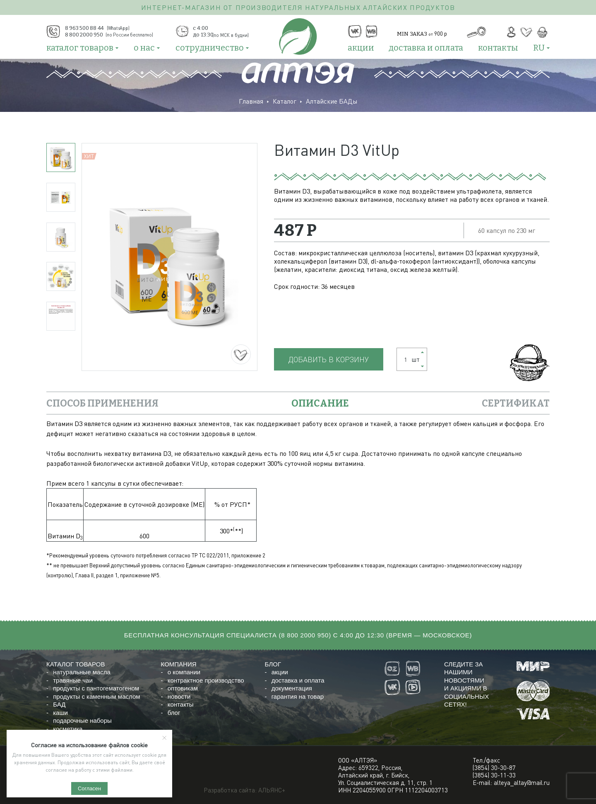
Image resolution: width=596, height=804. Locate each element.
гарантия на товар (298, 696)
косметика (67, 728)
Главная (251, 101)
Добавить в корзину (328, 359)
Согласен (89, 788)
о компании (184, 672)
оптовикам (183, 688)
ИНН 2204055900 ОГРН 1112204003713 (393, 790)
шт (409, 359)
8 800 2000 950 (305, 635)
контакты (498, 48)
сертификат (516, 403)
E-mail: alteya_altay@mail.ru (511, 782)
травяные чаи (73, 680)
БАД (59, 704)
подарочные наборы (82, 720)
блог (174, 712)
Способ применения (102, 403)
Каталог (284, 101)
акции (361, 48)
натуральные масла (82, 672)
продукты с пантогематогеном (96, 688)
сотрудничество (209, 48)
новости (179, 696)
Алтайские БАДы (332, 101)
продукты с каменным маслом (96, 696)
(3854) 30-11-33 (494, 775)
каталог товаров (79, 48)
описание (320, 403)
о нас (144, 48)
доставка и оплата (426, 48)
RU (539, 48)
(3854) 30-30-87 (494, 767)
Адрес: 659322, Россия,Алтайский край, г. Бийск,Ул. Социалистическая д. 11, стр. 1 (385, 775)
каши (60, 712)
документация (292, 688)
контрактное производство (206, 680)
